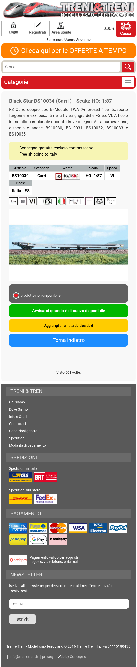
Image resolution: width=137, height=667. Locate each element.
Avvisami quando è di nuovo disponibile (68, 310)
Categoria (42, 168)
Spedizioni (17, 438)
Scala (93, 168)
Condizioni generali (24, 431)
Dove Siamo (18, 409)
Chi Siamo (17, 402)
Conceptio (78, 657)
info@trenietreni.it (24, 657)
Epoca (112, 168)
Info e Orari (18, 416)
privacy (48, 657)
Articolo (20, 168)
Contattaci (17, 424)
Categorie (16, 82)
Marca (67, 168)
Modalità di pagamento (27, 445)
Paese (21, 183)
